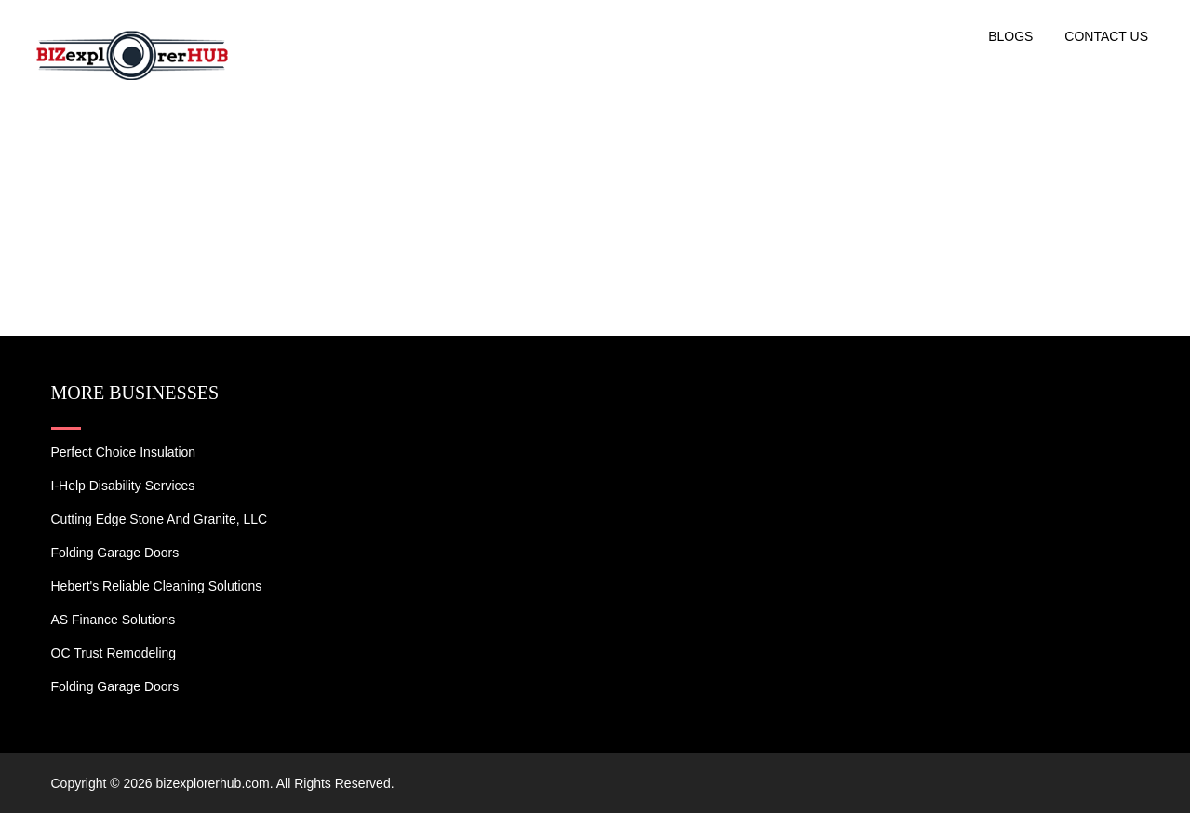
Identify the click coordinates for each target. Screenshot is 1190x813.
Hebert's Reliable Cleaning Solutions (156, 586)
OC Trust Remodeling (114, 653)
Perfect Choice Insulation (123, 452)
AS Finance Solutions (113, 619)
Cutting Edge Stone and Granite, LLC (159, 519)
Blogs (1010, 36)
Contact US (1106, 36)
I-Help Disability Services (123, 485)
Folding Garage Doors (115, 552)
